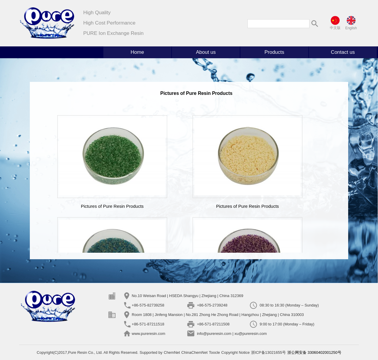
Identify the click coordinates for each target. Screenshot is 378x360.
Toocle (214, 352)
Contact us (343, 52)
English (351, 28)
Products (274, 52)
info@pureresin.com (214, 333)
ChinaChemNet (194, 352)
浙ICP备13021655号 (268, 352)
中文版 (335, 28)
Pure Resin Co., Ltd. (86, 352)
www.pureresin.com (148, 333)
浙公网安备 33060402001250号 (314, 352)
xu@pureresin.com (250, 333)
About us (206, 52)
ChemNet (172, 352)
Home (137, 52)
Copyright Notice (235, 352)
